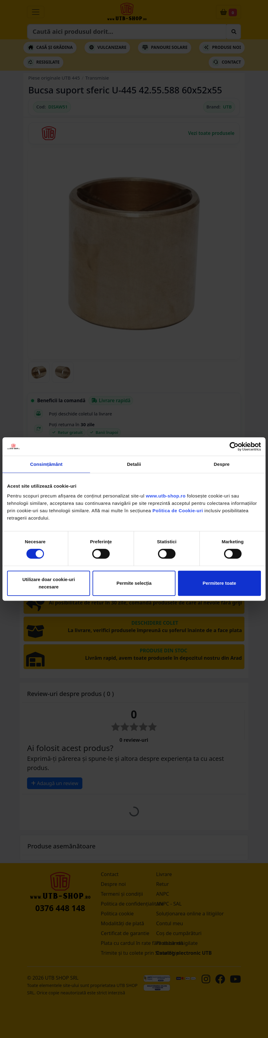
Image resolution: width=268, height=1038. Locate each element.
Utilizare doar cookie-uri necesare (48, 583)
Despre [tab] (222, 464)
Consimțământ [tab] (46, 464)
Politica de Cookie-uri (177, 510)
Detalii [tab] (134, 464)
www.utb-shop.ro (165, 495)
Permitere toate (219, 583)
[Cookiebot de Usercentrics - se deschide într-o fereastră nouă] (234, 446)
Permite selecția (134, 583)
